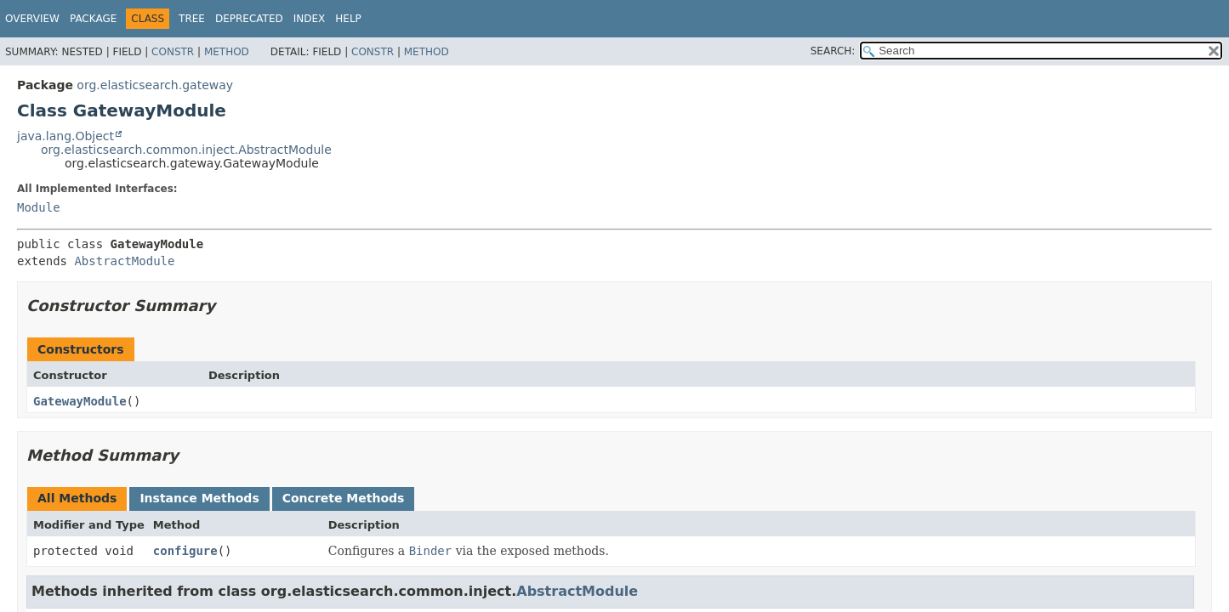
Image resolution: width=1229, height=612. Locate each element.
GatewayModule (80, 401)
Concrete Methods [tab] (343, 498)
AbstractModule (124, 261)
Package (93, 19)
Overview (32, 19)
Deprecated (249, 19)
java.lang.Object (65, 136)
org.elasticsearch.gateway (155, 85)
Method (226, 52)
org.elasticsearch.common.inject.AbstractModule (186, 149)
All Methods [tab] (77, 498)
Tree (192, 19)
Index (309, 19)
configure (185, 551)
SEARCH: (833, 51)
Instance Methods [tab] (199, 498)
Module (38, 207)
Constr (172, 52)
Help (348, 19)
